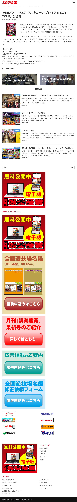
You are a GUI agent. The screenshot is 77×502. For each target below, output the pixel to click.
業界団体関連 (43, 448)
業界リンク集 (6, 494)
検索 (72, 167)
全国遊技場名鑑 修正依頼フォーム (12, 491)
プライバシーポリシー (46, 485)
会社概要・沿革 (44, 480)
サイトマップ (43, 488)
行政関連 (42, 456)
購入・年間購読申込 (8, 480)
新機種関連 (43, 451)
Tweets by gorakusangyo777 (11, 211)
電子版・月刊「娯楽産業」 (10, 482)
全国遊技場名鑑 (6, 485)
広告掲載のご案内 (7, 488)
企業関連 (15, 20)
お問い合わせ (43, 482)
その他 (41, 459)
